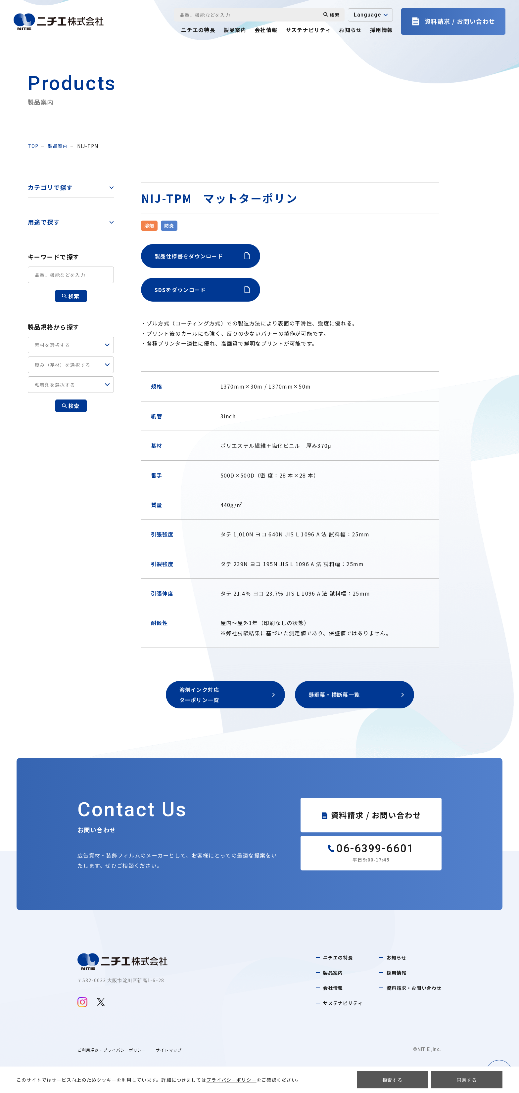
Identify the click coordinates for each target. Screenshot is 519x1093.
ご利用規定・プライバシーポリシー (111, 1050)
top (33, 146)
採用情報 (381, 30)
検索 (331, 15)
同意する (467, 1079)
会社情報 (266, 30)
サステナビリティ (308, 30)
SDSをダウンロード (202, 290)
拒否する (392, 1079)
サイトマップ (169, 1050)
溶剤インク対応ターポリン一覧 (227, 694)
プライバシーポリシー (232, 1079)
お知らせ (350, 30)
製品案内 (234, 30)
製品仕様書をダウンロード (202, 256)
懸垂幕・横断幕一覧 (356, 694)
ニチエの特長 (198, 30)
